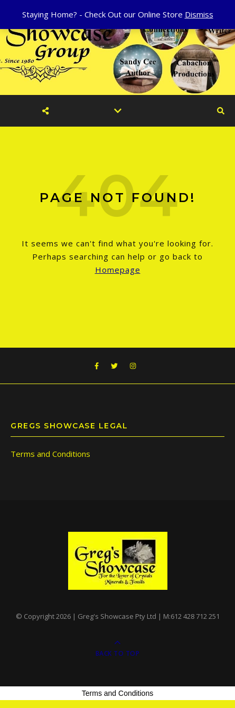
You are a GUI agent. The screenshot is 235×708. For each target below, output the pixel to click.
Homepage (117, 269)
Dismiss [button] (199, 14)
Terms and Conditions (50, 453)
